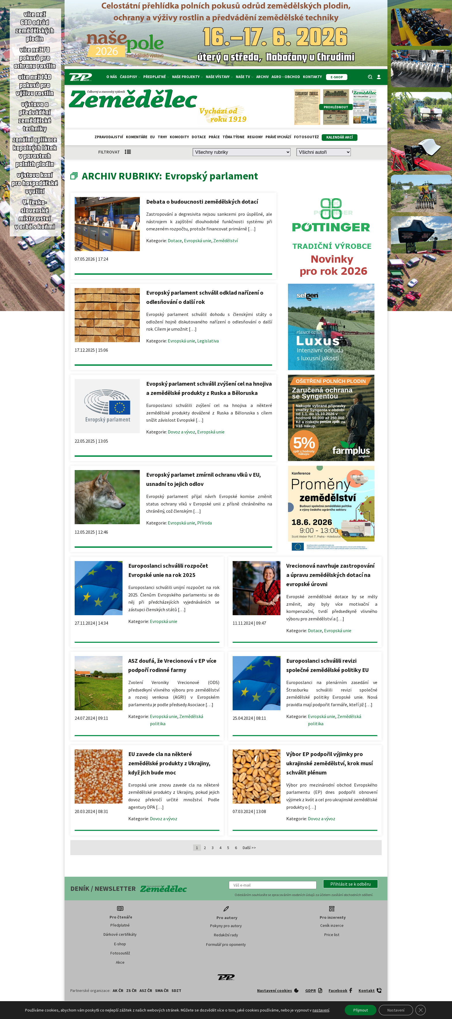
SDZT (176, 990)
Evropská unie (197, 240)
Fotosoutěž (306, 137)
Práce (214, 137)
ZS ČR (131, 990)
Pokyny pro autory (226, 925)
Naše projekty (187, 76)
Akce (120, 962)
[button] (350, 884)
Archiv (262, 76)
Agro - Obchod (286, 76)
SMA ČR (162, 990)
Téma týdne (233, 137)
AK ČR (118, 990)
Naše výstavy (219, 76)
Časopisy (130, 76)
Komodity (179, 137)
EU (152, 137)
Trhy (162, 137)
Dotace (199, 137)
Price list (331, 934)
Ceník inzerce (332, 925)
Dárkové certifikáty (120, 934)
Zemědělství (225, 240)
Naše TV (244, 76)
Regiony (255, 137)
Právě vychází (278, 137)
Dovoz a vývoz (181, 432)
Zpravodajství (109, 137)
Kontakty (312, 76)
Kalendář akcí (339, 137)
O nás (111, 76)
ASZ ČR (146, 990)
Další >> (249, 847)
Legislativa (208, 341)
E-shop (120, 943)
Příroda (204, 523)
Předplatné (156, 76)
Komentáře (136, 137)
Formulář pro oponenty (226, 944)
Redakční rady (226, 934)
